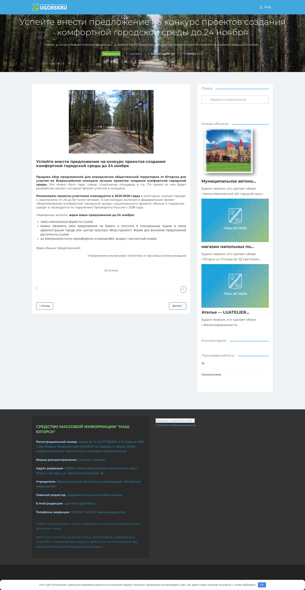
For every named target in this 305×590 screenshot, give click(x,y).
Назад (45, 306)
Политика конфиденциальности (176, 425)
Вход (267, 7)
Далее (177, 306)
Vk (202, 363)
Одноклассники (211, 374)
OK (262, 585)
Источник (111, 270)
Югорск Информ (70, 44)
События (88, 44)
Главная (49, 44)
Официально (102, 44)
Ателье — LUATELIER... (225, 312)
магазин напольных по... (227, 246)
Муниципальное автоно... (228, 181)
